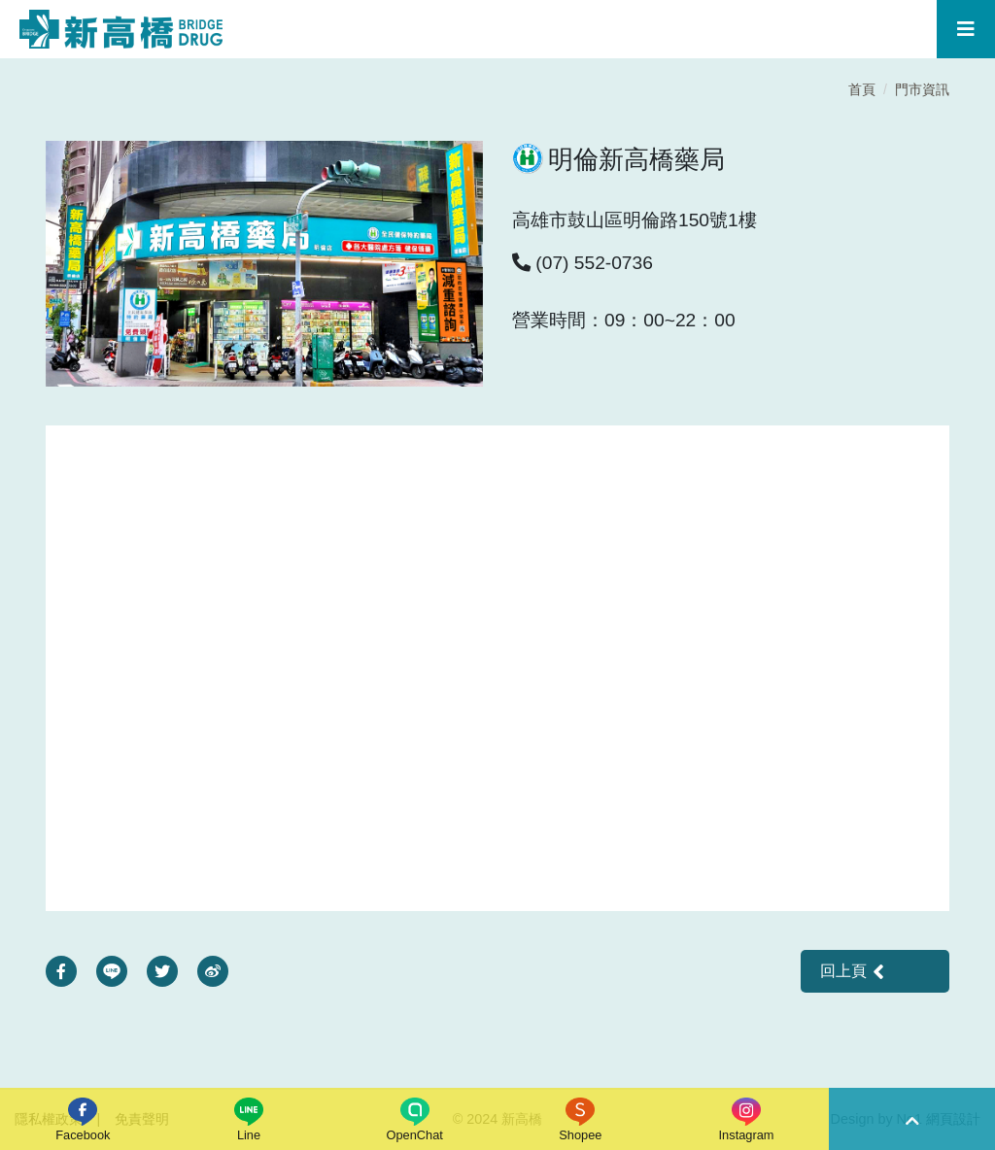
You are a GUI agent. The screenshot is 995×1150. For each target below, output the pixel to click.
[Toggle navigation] (966, 29)
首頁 (861, 89)
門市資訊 (922, 89)
